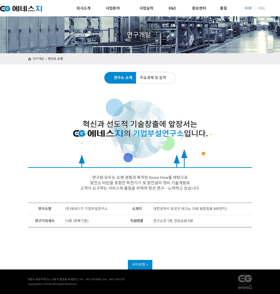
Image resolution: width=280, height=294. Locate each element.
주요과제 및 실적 (153, 77)
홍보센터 (199, 8)
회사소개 (84, 8)
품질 (223, 8)
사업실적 (146, 8)
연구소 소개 (123, 77)
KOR (248, 8)
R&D (172, 8)
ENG (261, 8)
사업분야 (113, 8)
